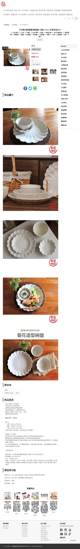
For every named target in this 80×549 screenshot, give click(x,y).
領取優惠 (73, 540)
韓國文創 (69, 14)
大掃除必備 (33, 10)
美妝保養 (38, 14)
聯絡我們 (6, 526)
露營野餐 (64, 121)
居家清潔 (49, 10)
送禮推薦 (61, 14)
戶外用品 (64, 84)
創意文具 (17, 10)
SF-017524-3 (24, 25)
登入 (49, 526)
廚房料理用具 (67, 10)
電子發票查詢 (45, 540)
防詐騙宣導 (44, 538)
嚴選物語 (7, 25)
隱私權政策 (44, 532)
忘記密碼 (43, 528)
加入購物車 (36, 64)
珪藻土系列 (64, 99)
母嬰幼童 (14, 14)
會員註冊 (43, 526)
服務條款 (43, 530)
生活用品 (31, 14)
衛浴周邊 (54, 14)
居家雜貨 (57, 10)
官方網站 (6, 528)
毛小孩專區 (22, 14)
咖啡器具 (64, 61)
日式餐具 (6, 14)
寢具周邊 (42, 10)
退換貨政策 (44, 534)
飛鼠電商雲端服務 (36, 546)
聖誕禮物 (46, 14)
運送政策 (43, 536)
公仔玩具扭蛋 (8, 10)
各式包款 (25, 10)
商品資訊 (40, 39)
